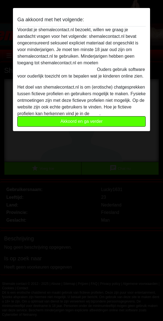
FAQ (95, 113)
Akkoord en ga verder (82, 121)
